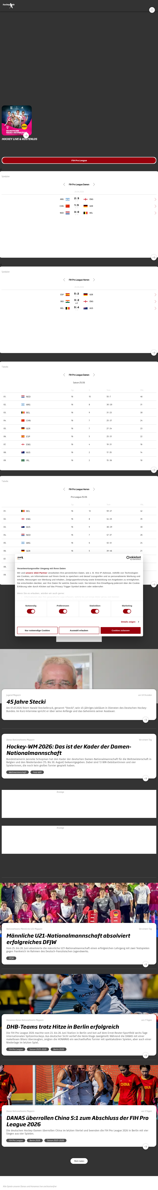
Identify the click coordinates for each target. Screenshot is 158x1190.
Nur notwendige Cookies (37, 630)
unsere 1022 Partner (36, 573)
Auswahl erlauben (79, 630)
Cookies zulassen (121, 630)
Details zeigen (128, 622)
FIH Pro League (79, 160)
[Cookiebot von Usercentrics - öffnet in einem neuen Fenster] (128, 558)
